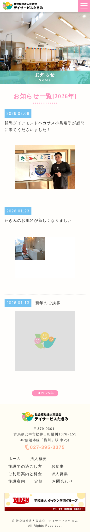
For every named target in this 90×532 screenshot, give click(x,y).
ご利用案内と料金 (25, 474)
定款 (38, 481)
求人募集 (59, 474)
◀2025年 (45, 393)
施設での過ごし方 (25, 466)
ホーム (14, 459)
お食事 (57, 466)
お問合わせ (62, 481)
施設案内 (16, 481)
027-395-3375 (47, 447)
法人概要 (38, 459)
